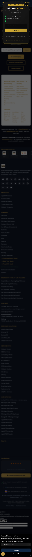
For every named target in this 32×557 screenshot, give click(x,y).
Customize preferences (16, 544)
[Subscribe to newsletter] (16, 30)
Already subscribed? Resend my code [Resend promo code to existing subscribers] (16, 40)
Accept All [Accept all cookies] (16, 550)
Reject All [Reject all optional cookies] (16, 554)
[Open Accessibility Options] (3, 554)
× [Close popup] (26, 4)
